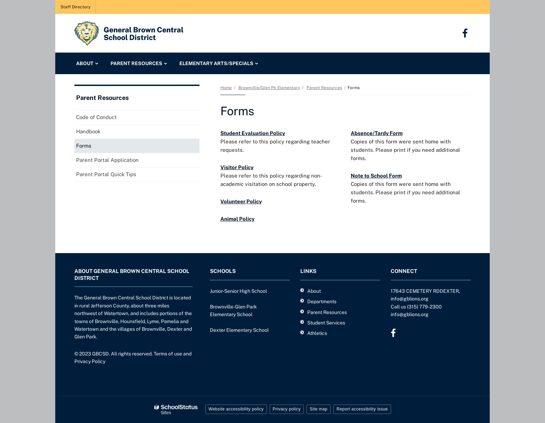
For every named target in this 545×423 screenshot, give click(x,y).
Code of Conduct (96, 117)
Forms (83, 146)
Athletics (317, 333)
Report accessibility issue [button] (362, 409)
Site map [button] (318, 409)
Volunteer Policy (241, 201)
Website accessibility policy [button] (236, 409)
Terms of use (168, 354)
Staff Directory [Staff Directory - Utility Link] (75, 7)
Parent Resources (324, 87)
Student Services (326, 323)
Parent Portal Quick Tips (116, 175)
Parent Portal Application (117, 161)
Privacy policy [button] (287, 409)
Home (226, 87)
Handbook (88, 131)
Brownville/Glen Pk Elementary (269, 87)
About (314, 291)
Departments (321, 301)
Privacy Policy (89, 361)
